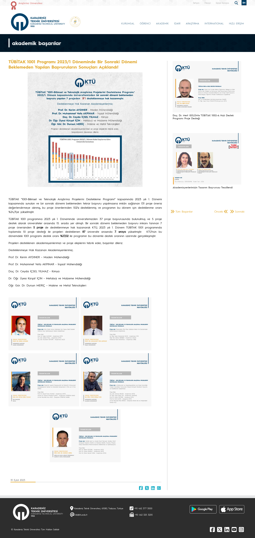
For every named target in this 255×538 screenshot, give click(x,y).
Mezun (208, 2)
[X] (219, 529)
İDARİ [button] (177, 23)
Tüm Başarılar (184, 211)
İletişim (196, 2)
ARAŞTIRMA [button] (192, 23)
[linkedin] (226, 529)
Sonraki (239, 211)
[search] (236, 2)
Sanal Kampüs (222, 2)
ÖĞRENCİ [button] (145, 23)
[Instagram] (241, 529)
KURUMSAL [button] (127, 23)
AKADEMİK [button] (162, 23)
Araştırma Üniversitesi (30, 3)
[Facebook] (212, 529)
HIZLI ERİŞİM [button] (236, 23)
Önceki (218, 211)
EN (244, 2)
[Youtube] (234, 529)
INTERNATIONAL (214, 23)
